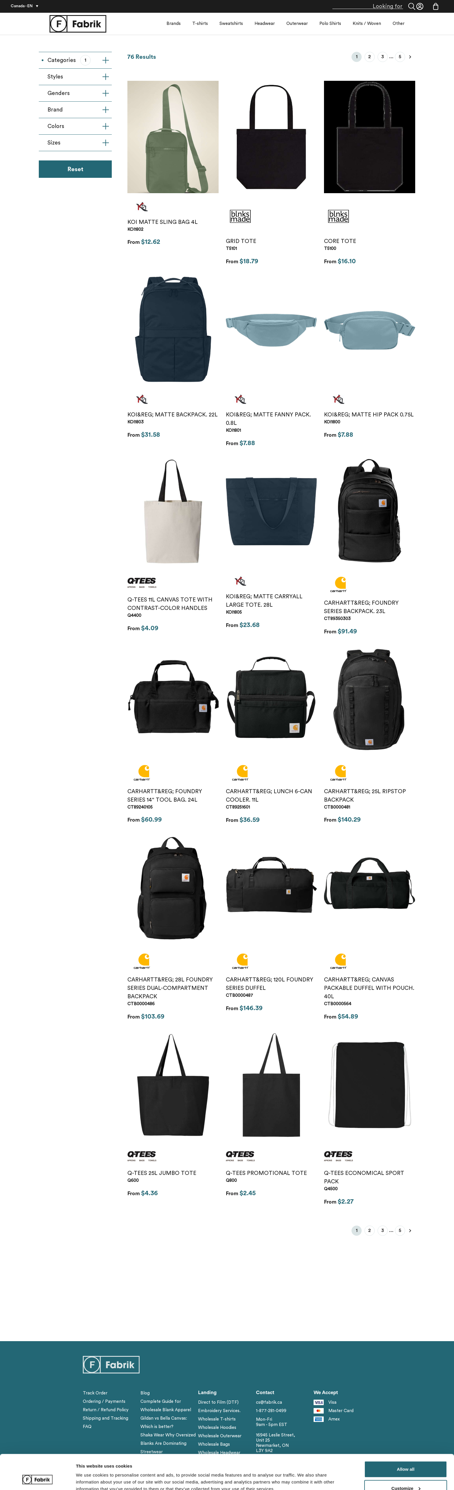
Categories (78, 60)
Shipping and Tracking (105, 1418)
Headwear (265, 23)
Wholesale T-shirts (217, 1419)
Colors (78, 126)
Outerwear (297, 23)
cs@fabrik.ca (269, 1402)
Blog (145, 1393)
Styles (78, 77)
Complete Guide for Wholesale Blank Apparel (165, 1405)
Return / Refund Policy (106, 1410)
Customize (405, 1455)
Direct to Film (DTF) (218, 1402)
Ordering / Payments (104, 1401)
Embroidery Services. (219, 1411)
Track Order (95, 1393)
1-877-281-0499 (271, 1411)
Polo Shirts (330, 23)
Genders (78, 93)
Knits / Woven (367, 23)
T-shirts (200, 23)
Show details (89, 1472)
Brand (78, 110)
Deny (405, 1474)
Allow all (406, 1436)
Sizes (78, 143)
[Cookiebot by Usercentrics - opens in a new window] (37, 1478)
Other (398, 23)
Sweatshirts (231, 23)
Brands (173, 23)
